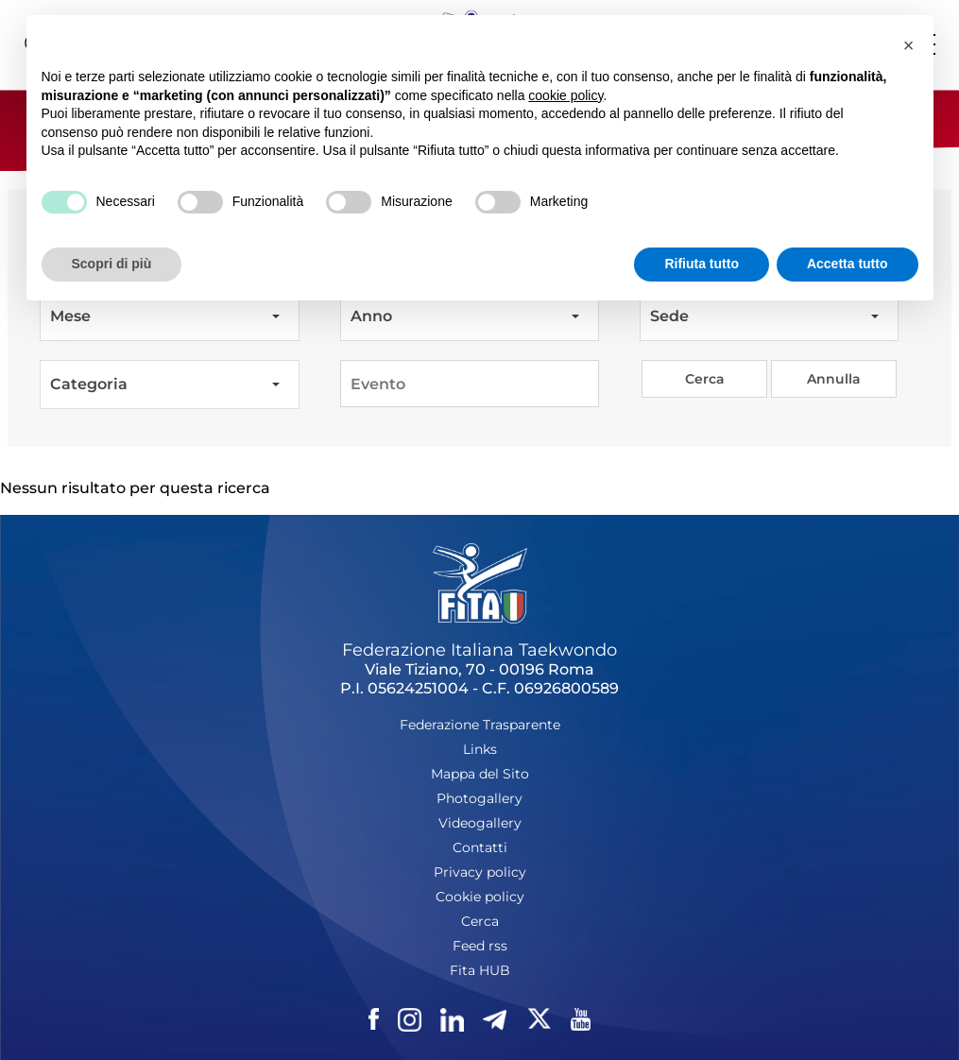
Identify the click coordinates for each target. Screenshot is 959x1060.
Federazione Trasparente (480, 724)
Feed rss (480, 945)
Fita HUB (480, 970)
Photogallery (479, 798)
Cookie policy (480, 896)
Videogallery (480, 822)
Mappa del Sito (480, 773)
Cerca (705, 378)
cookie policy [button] (565, 95)
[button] (909, 45)
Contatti (480, 847)
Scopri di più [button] (112, 263)
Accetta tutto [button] (847, 263)
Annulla (834, 378)
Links (480, 749)
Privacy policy (480, 872)
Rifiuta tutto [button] (701, 263)
